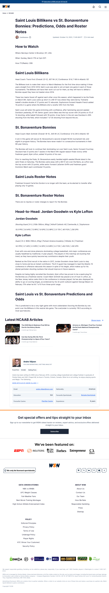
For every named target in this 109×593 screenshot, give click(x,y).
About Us (80, 489)
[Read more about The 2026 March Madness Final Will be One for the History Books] (36, 326)
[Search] (100, 7)
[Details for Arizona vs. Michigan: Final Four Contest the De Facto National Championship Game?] (63, 328)
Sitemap (80, 512)
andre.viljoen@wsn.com (44, 389)
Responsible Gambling (80, 504)
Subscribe (54, 431)
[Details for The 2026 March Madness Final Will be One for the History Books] (12, 328)
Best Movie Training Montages (28, 500)
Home (4, 13)
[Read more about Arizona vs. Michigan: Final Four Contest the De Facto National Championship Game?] (87, 327)
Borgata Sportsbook (88, 395)
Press (80, 508)
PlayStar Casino (47, 401)
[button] (105, 7)
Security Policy (29, 546)
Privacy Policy (28, 527)
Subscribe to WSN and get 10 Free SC (55, 1)
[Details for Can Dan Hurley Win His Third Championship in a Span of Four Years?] (12, 341)
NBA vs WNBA (28, 489)
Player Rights (28, 538)
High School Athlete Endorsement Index (29, 504)
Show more (97, 320)
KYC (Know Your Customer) (28, 542)
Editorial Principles (28, 523)
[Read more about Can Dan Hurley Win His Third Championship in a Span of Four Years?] (36, 338)
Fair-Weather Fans (28, 496)
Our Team (80, 496)
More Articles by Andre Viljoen (25, 383)
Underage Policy (28, 535)
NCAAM (11, 13)
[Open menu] (105, 7)
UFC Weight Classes (28, 492)
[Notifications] (93, 7)
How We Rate (80, 500)
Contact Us (80, 492)
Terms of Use (28, 531)
